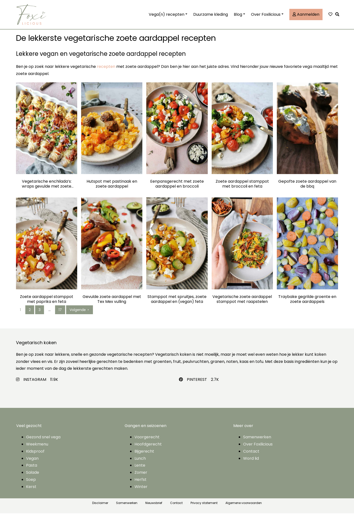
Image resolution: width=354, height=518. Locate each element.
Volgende (79, 314)
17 (60, 314)
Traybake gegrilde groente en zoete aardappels (307, 304)
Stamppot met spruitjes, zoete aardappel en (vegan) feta (177, 304)
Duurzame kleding (210, 16)
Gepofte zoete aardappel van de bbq (307, 188)
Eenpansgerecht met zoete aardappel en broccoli (177, 188)
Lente (139, 470)
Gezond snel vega (43, 441)
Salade (32, 477)
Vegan (32, 463)
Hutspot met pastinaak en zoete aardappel (112, 188)
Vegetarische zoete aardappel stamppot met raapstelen (242, 304)
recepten (106, 71)
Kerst (31, 491)
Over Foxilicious (265, 16)
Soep (31, 484)
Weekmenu (37, 449)
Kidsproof (35, 456)
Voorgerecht (147, 441)
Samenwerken (257, 441)
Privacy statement (204, 507)
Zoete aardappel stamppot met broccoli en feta (242, 188)
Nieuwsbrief (153, 507)
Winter (141, 491)
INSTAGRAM (34, 384)
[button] (338, 16)
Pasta (31, 470)
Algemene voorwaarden (243, 507)
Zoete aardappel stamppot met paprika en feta (46, 304)
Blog (238, 16)
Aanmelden (306, 16)
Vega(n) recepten (166, 16)
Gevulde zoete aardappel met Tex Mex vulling (112, 304)
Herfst (140, 484)
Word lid (251, 463)
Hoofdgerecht (148, 449)
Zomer (140, 477)
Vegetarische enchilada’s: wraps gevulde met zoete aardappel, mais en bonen (46, 188)
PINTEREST (197, 384)
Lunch (140, 463)
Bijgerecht (144, 456)
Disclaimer (100, 507)
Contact (251, 456)
